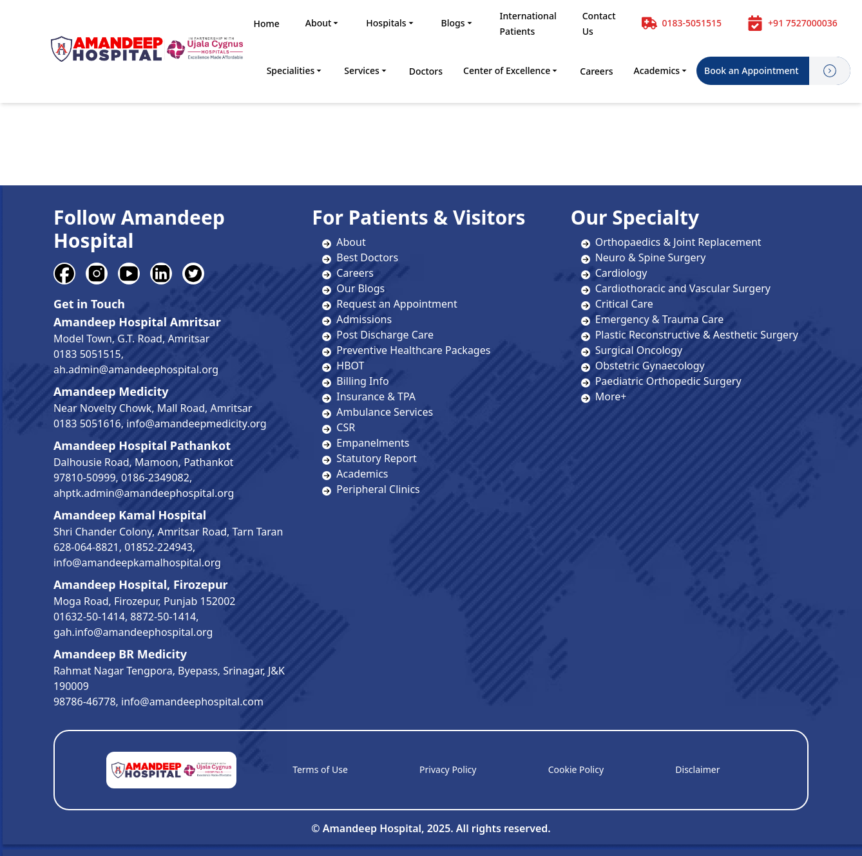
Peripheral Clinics (377, 489)
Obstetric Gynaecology (643, 365)
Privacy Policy (447, 769)
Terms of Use (320, 769)
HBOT (350, 365)
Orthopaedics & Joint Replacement (671, 242)
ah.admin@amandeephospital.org (135, 369)
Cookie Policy (576, 769)
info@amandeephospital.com (192, 701)
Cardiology (614, 273)
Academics (661, 70)
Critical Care (617, 304)
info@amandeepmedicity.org (196, 423)
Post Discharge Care (385, 335)
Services (366, 70)
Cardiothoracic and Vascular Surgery (676, 288)
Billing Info (362, 381)
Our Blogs (360, 288)
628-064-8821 (86, 547)
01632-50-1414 (89, 616)
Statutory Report (376, 458)
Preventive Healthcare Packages (413, 350)
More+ (604, 396)
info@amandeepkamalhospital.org (137, 562)
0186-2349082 (155, 477)
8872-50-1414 (163, 616)
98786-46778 (84, 701)
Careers (596, 71)
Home (266, 23)
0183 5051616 (87, 423)
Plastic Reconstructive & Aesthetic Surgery (689, 335)
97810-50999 (84, 477)
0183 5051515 (87, 354)
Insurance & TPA (376, 396)
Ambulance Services (384, 412)
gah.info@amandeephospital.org (133, 632)
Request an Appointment (396, 304)
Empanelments (372, 443)
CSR (345, 427)
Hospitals (390, 23)
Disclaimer (697, 769)
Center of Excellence (511, 70)
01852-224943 (158, 547)
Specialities (295, 70)
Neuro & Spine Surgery (643, 257)
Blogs (457, 23)
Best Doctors (367, 257)
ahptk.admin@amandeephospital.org (143, 493)
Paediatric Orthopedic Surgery (661, 381)
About (323, 23)
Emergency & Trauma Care (652, 319)
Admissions (364, 319)
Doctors (426, 71)
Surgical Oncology (632, 350)
